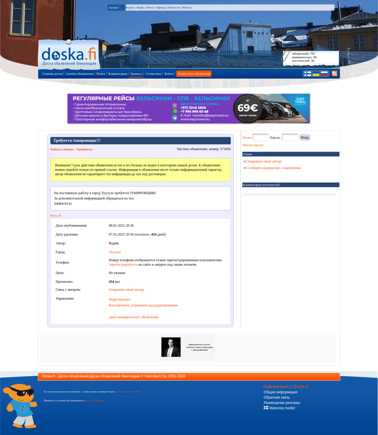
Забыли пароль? (253, 145)
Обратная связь (277, 397)
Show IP (55, 215)
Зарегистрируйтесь (123, 264)
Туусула (115, 252)
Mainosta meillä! (279, 408)
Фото (150, 7)
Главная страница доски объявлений (69, 53)
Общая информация (280, 392)
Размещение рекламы (282, 403)
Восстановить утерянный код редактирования (143, 305)
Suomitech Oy (155, 376)
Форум (129, 7)
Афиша (161, 7)
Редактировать (120, 299)
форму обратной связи (128, 391)
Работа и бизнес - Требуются (71, 149)
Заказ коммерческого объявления (134, 317)
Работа (187, 7)
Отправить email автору (127, 290)
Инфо (140, 7)
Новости (174, 7)
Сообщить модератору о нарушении (272, 168)
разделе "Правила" (94, 400)
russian (115, 7)
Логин (246, 137)
